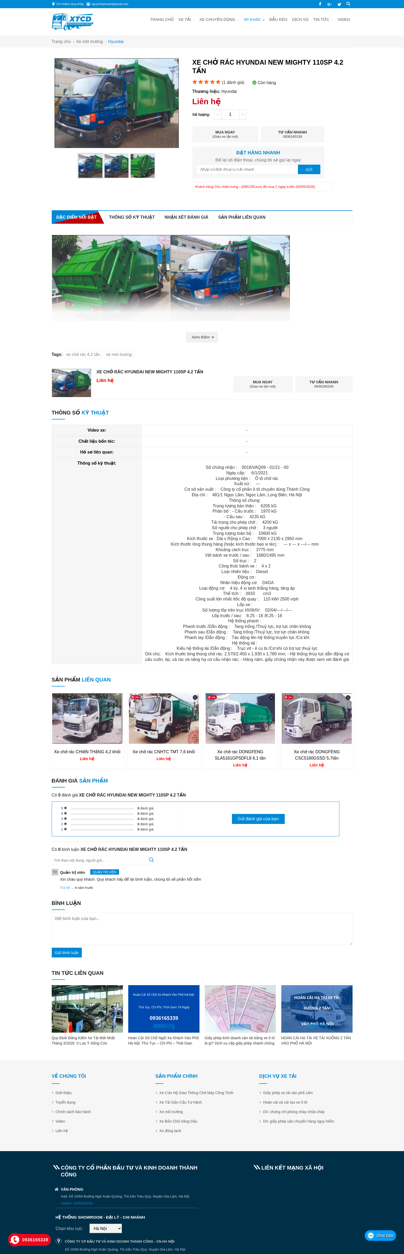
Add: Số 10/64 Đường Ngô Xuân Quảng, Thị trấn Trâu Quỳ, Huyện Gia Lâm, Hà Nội (125, 1196)
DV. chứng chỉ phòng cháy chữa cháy (294, 1112)
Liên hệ (62, 1131)
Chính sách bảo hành (73, 1112)
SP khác (252, 19)
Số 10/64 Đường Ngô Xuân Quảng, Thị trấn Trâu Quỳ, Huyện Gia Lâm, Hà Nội (125, 1249)
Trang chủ (162, 19)
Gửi (309, 170)
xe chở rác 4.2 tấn (83, 354)
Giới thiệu (64, 1093)
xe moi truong (119, 354)
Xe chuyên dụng (217, 19)
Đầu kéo (278, 19)
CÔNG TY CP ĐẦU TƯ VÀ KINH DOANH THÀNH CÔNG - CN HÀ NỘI (120, 1241)
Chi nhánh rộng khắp (70, 4)
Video (344, 19)
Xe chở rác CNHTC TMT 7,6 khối (164, 752)
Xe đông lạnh (170, 1131)
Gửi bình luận (67, 952)
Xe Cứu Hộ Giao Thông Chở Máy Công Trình (196, 1093)
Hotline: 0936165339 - (78, 1203)
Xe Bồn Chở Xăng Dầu (178, 1121)
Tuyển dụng (65, 1102)
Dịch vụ (300, 19)
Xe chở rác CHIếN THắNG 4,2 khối (87, 752)
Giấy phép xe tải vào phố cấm (288, 1093)
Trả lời (65, 888)
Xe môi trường (171, 1112)
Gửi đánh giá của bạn (258, 819)
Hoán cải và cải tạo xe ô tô (285, 1102)
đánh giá (145, 808)
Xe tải (184, 19)
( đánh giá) (233, 82)
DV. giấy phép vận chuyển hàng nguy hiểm (298, 1121)
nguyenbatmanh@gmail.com (109, 4)
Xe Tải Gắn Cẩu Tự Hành (180, 1102)
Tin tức (321, 19)
